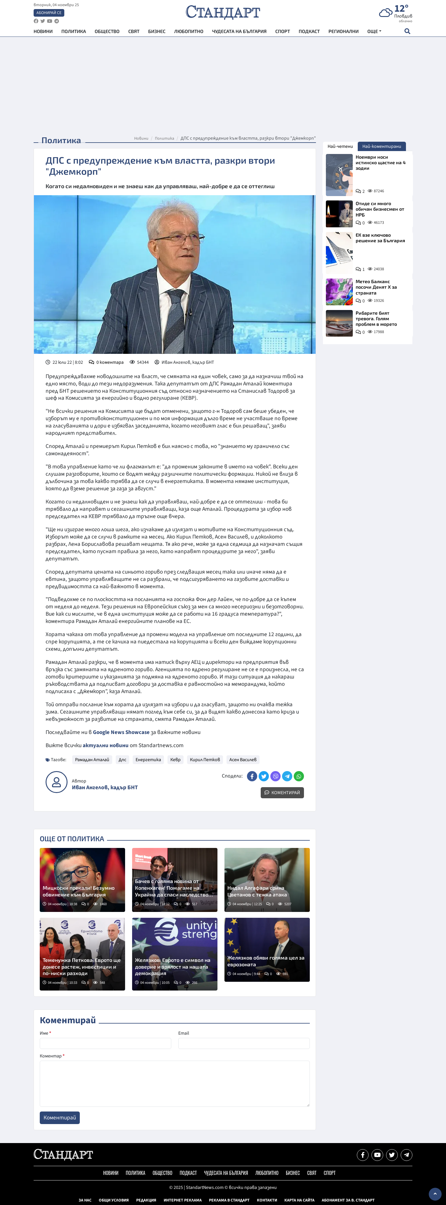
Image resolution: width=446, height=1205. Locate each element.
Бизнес (156, 32)
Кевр (175, 759)
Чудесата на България (239, 32)
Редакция (146, 1200)
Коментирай (282, 792)
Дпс (122, 759)
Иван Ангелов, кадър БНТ (105, 787)
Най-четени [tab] (340, 146)
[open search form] (407, 32)
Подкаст (309, 32)
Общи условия (114, 1200)
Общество (107, 32)
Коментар (52, 1055)
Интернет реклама (183, 1200)
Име (45, 1033)
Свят (133, 32)
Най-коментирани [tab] (381, 146)
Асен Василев (243, 759)
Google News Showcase (122, 732)
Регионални (344, 32)
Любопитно (188, 32)
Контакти (267, 1200)
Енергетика (148, 759)
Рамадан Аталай (92, 759)
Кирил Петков (205, 759)
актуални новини (106, 745)
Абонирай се (49, 13)
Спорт (282, 32)
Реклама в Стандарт (229, 1200)
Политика (73, 32)
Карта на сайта (299, 1200)
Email (183, 1033)
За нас (85, 1200)
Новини (43, 32)
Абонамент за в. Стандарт (348, 1200)
